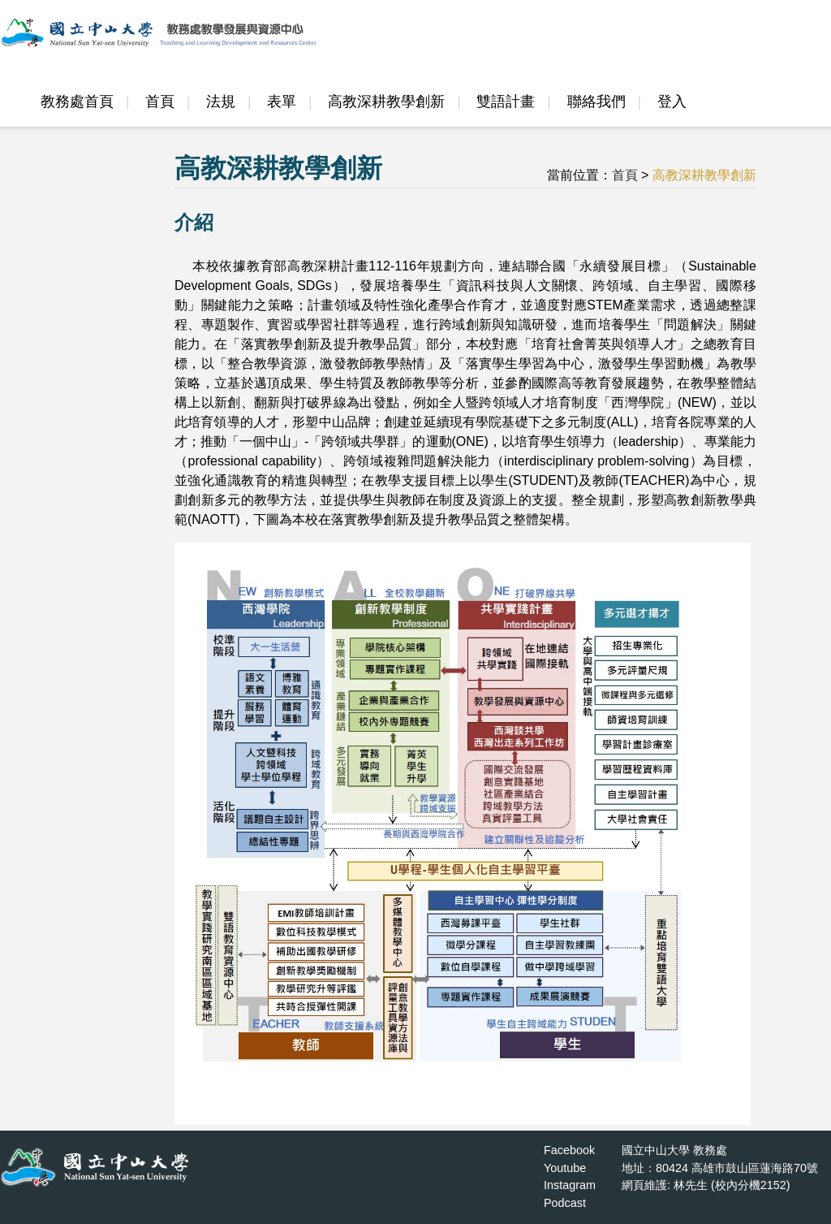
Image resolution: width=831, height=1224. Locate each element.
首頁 (159, 101)
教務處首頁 (77, 101)
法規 (220, 101)
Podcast (565, 1202)
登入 (672, 101)
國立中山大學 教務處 (674, 1150)
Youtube (565, 1167)
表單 (281, 101)
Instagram (570, 1185)
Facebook (569, 1150)
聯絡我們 (596, 101)
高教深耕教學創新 (386, 101)
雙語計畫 (505, 101)
